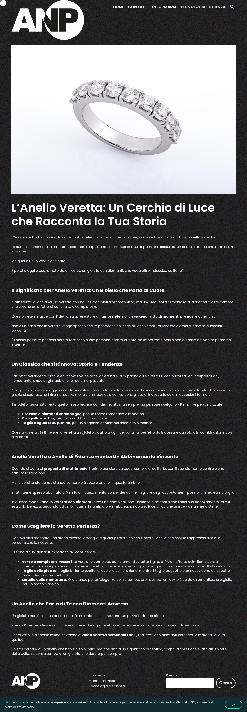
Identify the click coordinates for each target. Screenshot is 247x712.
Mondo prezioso (102, 680)
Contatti (138, 7)
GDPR (40, 707)
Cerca (171, 675)
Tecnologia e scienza (203, 7)
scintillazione (126, 570)
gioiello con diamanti (104, 270)
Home (118, 7)
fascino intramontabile (53, 394)
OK (233, 704)
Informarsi (164, 7)
